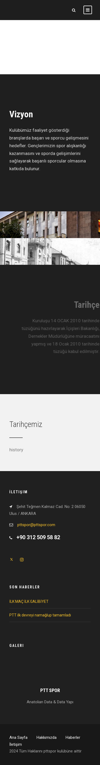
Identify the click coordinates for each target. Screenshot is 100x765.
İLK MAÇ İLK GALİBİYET (29, 601)
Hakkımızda (47, 737)
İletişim (15, 744)
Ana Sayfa (18, 737)
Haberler (73, 737)
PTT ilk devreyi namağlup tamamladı (40, 615)
